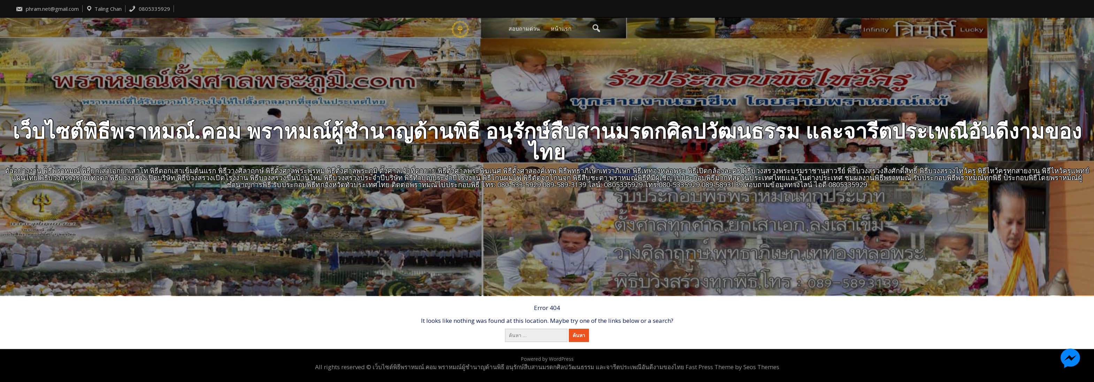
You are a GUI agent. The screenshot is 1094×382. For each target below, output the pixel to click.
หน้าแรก (561, 28)
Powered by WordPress (547, 359)
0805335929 (149, 8)
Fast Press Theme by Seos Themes (732, 367)
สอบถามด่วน (524, 28)
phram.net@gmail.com (47, 8)
